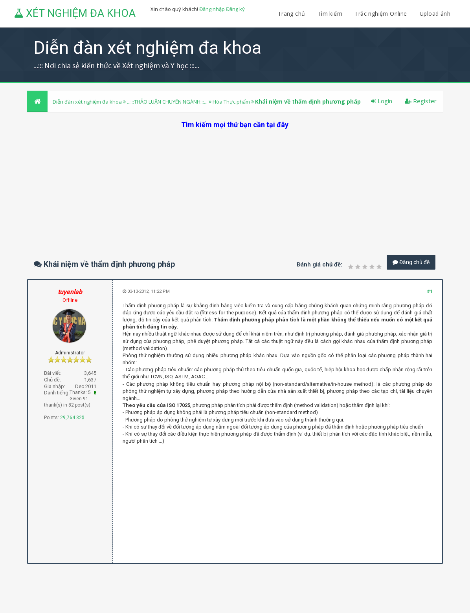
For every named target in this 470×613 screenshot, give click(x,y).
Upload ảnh (435, 13)
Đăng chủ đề (411, 262)
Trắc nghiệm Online (381, 13)
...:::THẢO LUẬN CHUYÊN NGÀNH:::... (167, 101)
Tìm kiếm (330, 13)
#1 (429, 291)
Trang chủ (291, 13)
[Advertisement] (235, 184)
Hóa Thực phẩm (231, 101)
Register (421, 101)
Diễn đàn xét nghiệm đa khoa (88, 101)
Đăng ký (235, 9)
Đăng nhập (212, 9)
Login (381, 101)
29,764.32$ (72, 417)
